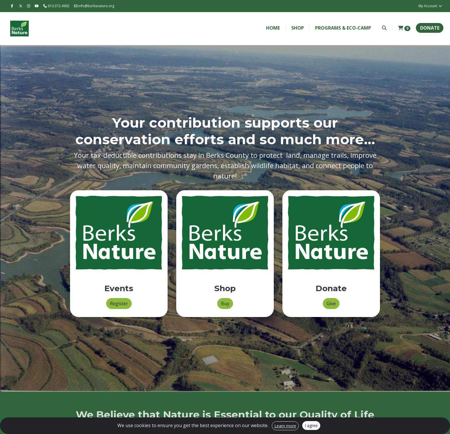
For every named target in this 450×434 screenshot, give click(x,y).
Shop (297, 28)
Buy (225, 303)
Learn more (285, 426)
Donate (429, 28)
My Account (430, 5)
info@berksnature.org (94, 5)
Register (119, 303)
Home (273, 28)
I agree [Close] (311, 425)
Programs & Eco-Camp (343, 28)
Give (331, 303)
